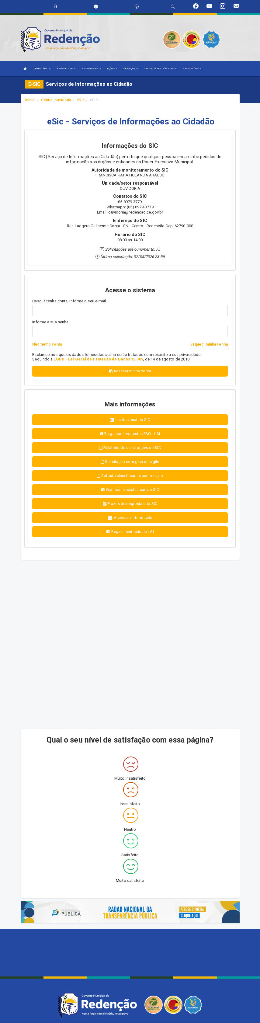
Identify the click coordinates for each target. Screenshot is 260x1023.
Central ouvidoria (56, 100)
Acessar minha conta (130, 371)
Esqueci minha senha (209, 344)
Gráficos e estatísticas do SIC (130, 489)
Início (30, 100)
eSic (80, 100)
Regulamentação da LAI (130, 531)
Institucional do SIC (130, 419)
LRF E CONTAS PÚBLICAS (160, 68)
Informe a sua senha (50, 322)
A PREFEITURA (66, 68)
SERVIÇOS (130, 68)
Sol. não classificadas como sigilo (130, 475)
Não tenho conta (47, 344)
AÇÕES (112, 68)
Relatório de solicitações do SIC (130, 447)
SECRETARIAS (91, 68)
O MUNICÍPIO (41, 68)
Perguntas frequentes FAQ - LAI (130, 433)
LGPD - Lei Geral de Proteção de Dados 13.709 (98, 359)
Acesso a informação (130, 517)
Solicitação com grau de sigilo (130, 461)
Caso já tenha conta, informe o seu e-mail (69, 301)
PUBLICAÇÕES (191, 68)
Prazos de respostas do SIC (130, 503)
